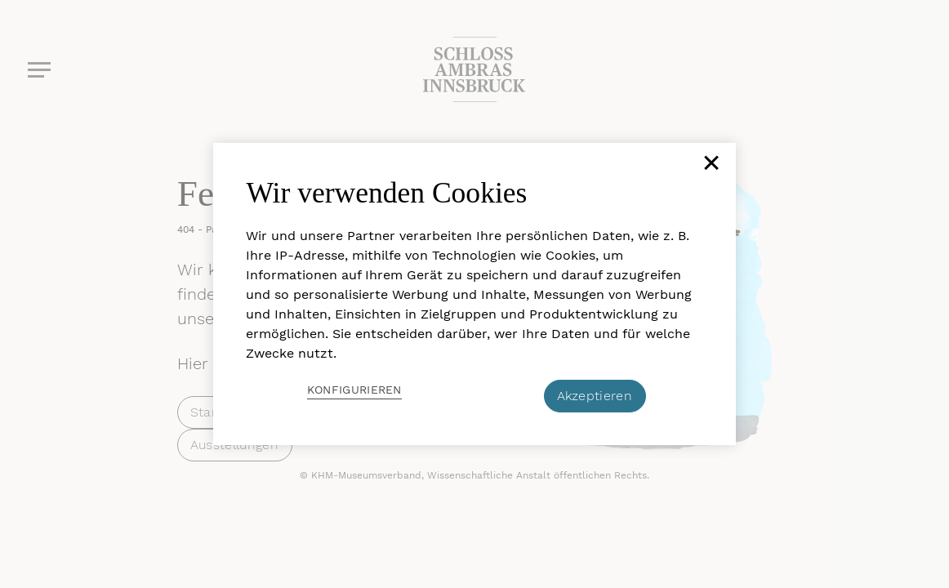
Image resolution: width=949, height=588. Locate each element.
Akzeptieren (595, 395)
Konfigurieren (354, 389)
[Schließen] (710, 169)
